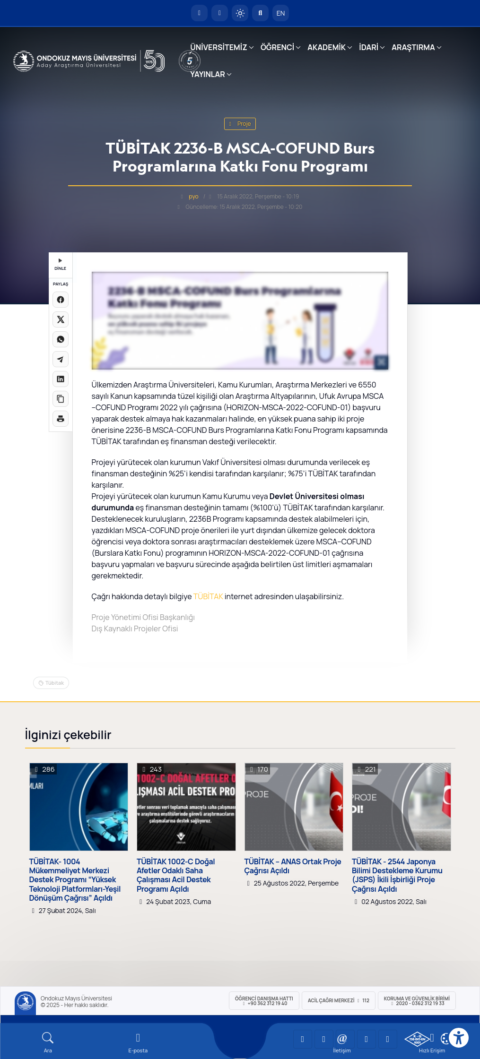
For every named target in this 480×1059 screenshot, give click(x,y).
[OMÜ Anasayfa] (199, 13)
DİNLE (60, 264)
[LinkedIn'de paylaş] (60, 379)
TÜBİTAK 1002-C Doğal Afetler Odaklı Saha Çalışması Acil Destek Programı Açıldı (176, 875)
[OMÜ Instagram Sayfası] (345, 1039)
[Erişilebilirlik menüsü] (459, 1038)
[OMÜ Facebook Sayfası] (387, 1039)
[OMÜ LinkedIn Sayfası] (323, 1039)
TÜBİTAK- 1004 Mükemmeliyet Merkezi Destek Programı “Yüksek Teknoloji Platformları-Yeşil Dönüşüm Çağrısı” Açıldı (75, 880)
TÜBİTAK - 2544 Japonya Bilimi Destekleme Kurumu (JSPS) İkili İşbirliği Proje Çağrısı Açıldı (397, 875)
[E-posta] (219, 13)
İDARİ (368, 47)
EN (281, 13)
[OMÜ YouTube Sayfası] (302, 1039)
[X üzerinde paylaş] (60, 319)
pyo (194, 196)
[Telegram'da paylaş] (60, 359)
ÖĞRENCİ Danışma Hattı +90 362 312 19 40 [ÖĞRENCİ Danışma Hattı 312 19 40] (264, 1001)
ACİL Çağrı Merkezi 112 (338, 1000)
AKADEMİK (326, 47)
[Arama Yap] (260, 13)
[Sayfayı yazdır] (60, 419)
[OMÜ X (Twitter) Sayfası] (366, 1039)
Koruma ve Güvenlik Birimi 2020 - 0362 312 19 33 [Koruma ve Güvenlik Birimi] (417, 1001)
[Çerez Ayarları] (446, 1039)
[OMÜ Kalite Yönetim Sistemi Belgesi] (417, 1039)
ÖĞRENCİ (277, 47)
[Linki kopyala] (60, 399)
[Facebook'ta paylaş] (60, 300)
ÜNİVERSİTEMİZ (218, 47)
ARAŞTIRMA (413, 47)
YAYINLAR (207, 74)
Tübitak (54, 682)
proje (240, 124)
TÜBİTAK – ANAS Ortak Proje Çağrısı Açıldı (292, 866)
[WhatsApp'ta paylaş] (60, 339)
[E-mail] (138, 1042)
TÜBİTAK (208, 596)
